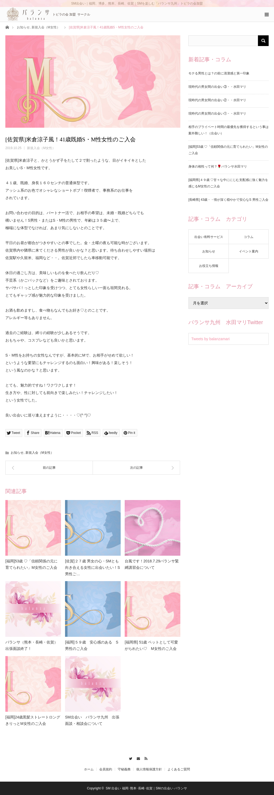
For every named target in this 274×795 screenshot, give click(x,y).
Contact (137, 758)
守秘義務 (124, 769)
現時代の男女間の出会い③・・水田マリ (217, 87)
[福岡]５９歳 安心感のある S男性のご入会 (91, 645)
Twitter (129, 758)
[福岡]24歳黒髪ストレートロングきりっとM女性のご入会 (32, 720)
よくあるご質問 (179, 769)
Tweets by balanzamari (210, 339)
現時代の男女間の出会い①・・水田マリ (217, 113)
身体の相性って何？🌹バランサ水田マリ (217, 166)
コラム (248, 237)
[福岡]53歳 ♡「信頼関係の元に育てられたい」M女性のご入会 (31, 564)
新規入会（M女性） (46, 27)
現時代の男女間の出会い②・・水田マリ (217, 100)
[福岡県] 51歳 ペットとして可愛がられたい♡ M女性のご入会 (151, 645)
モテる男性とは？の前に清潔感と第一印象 (218, 73)
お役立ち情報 (208, 266)
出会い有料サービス (208, 237)
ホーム (89, 769)
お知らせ (23, 27)
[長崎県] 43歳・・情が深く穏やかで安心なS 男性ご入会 (228, 200)
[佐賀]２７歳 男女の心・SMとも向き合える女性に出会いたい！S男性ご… (92, 567)
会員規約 (105, 769)
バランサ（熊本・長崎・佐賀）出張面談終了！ (31, 645)
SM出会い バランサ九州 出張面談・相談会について (92, 720)
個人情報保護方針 (149, 769)
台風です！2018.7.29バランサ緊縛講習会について (152, 564)
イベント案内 (248, 251)
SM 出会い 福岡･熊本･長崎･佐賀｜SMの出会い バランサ (146, 788)
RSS (144, 758)
